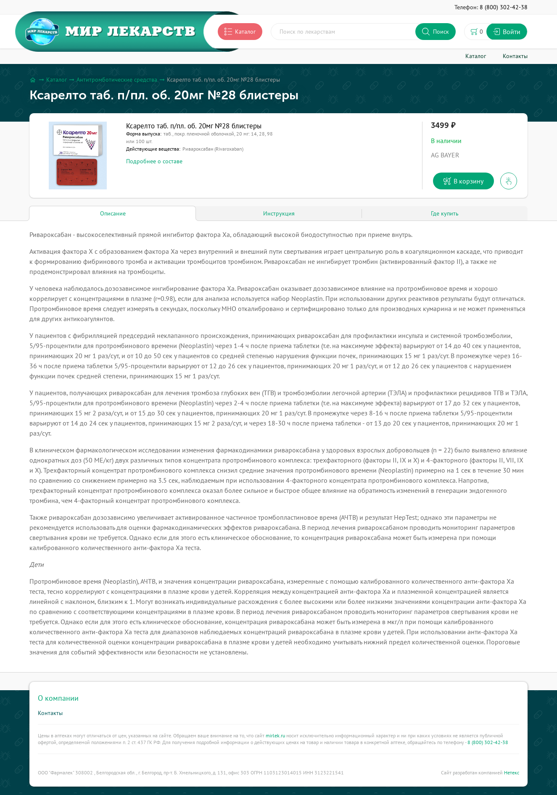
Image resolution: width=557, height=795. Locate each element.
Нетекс (511, 772)
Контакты (50, 713)
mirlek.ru (275, 735)
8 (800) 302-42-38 (487, 742)
